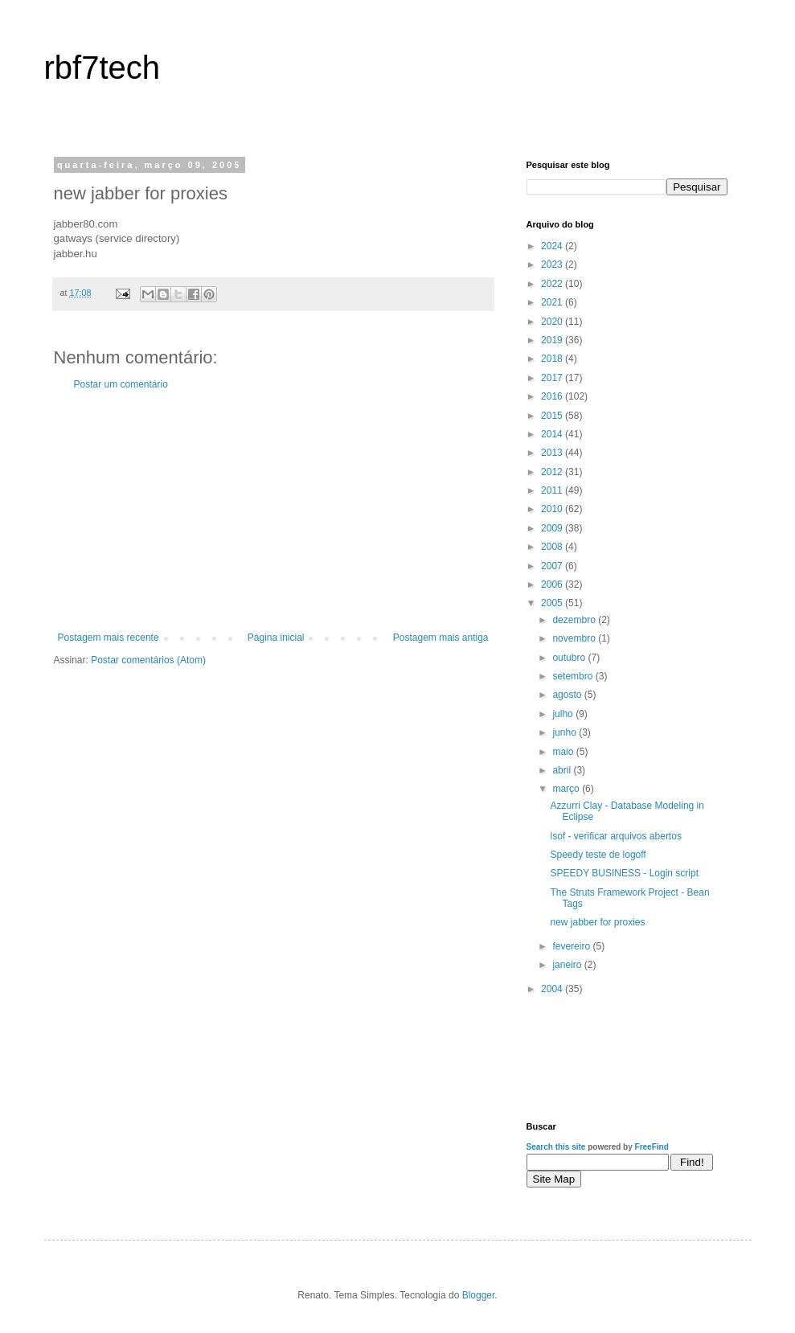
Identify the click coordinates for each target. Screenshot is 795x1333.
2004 (553, 989)
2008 (553, 546)
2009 (553, 528)
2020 (553, 321)
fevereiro (572, 946)
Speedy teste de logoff (597, 854)
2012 (553, 472)
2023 (553, 264)
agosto (568, 694)
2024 (553, 246)
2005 (553, 603)
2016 (553, 396)
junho (565, 732)
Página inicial (276, 637)
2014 (553, 434)
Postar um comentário (121, 384)
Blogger (478, 1295)
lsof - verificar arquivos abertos (615, 836)
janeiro (568, 964)
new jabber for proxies (597, 922)
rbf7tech (102, 67)
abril (562, 770)
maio (564, 751)
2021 (553, 302)
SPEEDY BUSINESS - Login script (624, 873)
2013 (553, 452)
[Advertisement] (273, 511)
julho (564, 714)
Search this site (556, 1146)
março (567, 788)
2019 (553, 340)
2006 (553, 584)
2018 (553, 358)
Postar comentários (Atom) (148, 660)
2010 (553, 509)
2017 (553, 377)
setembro (573, 676)
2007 (553, 566)
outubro (570, 657)
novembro (575, 638)
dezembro (575, 619)
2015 (553, 415)
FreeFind (652, 1146)
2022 (553, 283)
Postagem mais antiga (441, 637)
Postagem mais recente (108, 637)
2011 (553, 490)
